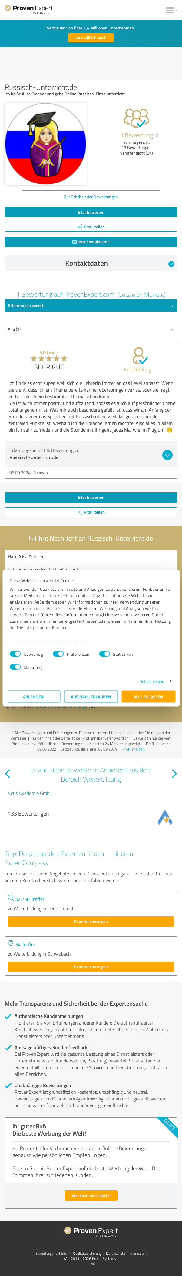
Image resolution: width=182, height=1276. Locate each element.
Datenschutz (115, 1253)
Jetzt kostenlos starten (91, 1195)
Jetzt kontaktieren (91, 242)
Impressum (20, 640)
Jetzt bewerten (91, 212)
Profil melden (133, 749)
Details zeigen (151, 681)
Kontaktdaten (119, 263)
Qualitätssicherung (87, 1253)
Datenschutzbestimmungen (61, 640)
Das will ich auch (91, 38)
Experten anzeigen (91, 921)
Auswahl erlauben (91, 696)
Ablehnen (33, 696)
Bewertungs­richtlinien (51, 1253)
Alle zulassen (148, 696)
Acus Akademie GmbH (30, 793)
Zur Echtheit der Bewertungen (91, 197)
